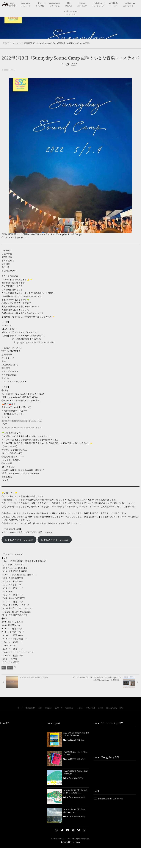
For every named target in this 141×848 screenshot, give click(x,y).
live (40, 5)
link (40, 708)
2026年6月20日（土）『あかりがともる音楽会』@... (75, 791)
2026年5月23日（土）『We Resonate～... (74, 810)
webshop (98, 5)
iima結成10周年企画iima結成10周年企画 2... (75, 772)
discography (54, 5)
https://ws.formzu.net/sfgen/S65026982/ (22, 420)
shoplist (48, 708)
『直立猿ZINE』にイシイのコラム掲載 (75, 753)
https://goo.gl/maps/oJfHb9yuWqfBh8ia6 (34, 342)
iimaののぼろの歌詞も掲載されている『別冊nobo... (76, 734)
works (82, 5)
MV (68, 5)
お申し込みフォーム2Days (19, 539)
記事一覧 (58, 708)
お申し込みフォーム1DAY (54, 539)
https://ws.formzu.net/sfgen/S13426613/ (22, 427)
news (10, 667)
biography (25, 5)
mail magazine (71, 13)
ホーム (20, 708)
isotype (76, 842)
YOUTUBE (113, 5)
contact (128, 5)
